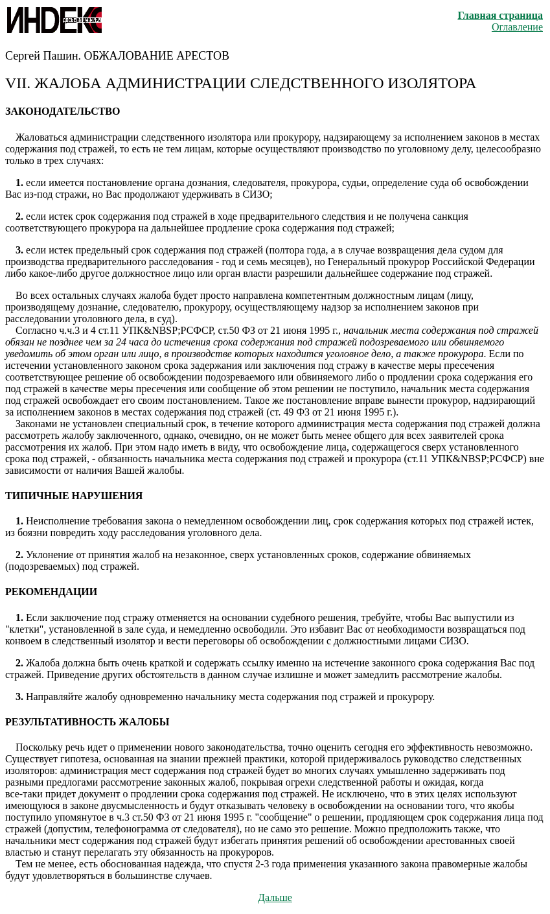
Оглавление (517, 26)
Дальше (275, 897)
